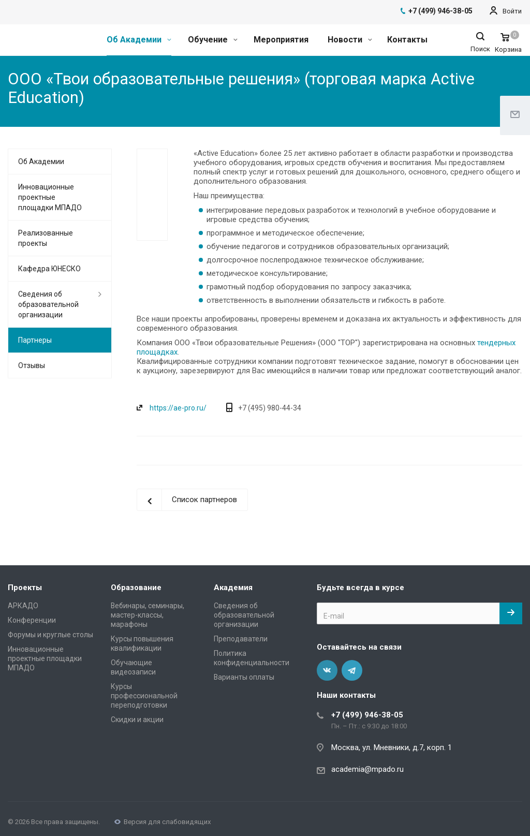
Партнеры (35, 340)
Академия (233, 587)
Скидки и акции (137, 719)
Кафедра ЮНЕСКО (49, 269)
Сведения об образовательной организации (48, 304)
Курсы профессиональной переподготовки (144, 695)
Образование (136, 587)
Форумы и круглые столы (50, 634)
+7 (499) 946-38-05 (367, 715)
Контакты (407, 40)
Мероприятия (281, 40)
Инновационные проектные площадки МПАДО (50, 197)
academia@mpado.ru (367, 769)
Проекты (25, 587)
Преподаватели (241, 639)
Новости (350, 40)
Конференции (32, 620)
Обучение (213, 40)
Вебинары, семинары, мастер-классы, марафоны (147, 615)
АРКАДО (23, 606)
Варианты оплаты (244, 677)
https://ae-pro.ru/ (178, 408)
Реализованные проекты (45, 238)
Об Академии (139, 40)
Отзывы (31, 365)
